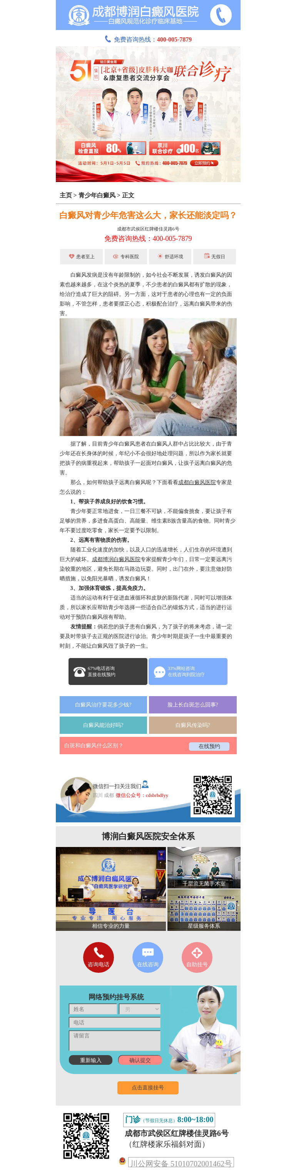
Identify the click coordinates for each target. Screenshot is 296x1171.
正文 (128, 195)
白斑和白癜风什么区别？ (94, 745)
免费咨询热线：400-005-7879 (148, 238)
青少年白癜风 (97, 195)
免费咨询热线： (148, 39)
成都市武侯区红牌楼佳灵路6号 (148, 229)
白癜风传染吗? (193, 725)
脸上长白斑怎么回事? (192, 705)
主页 (66, 195)
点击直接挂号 (148, 1088)
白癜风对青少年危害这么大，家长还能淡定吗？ (148, 215)
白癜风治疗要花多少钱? (103, 705)
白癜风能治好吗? (103, 725)
